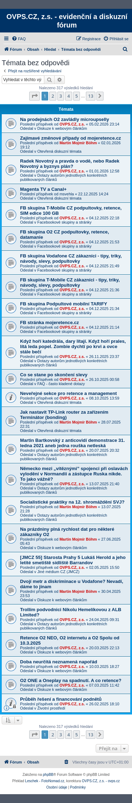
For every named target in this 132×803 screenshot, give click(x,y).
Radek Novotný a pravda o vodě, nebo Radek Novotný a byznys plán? (69, 163)
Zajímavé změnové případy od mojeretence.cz (70, 138)
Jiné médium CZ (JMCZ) (58, 572)
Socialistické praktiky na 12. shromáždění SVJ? (72, 502)
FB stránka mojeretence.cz (49, 322)
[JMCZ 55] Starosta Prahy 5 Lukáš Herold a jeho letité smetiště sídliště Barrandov (73, 560)
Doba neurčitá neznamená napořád (58, 661)
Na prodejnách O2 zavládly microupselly (64, 119)
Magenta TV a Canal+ (43, 189)
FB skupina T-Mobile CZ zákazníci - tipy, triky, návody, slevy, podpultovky (70, 282)
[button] (34, 96)
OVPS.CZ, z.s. (72, 124)
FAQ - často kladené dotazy (61, 384)
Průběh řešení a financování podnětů (61, 699)
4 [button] (68, 96)
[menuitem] (19, 39)
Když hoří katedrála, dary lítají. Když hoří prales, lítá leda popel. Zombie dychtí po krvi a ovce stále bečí (73, 346)
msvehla (66, 194)
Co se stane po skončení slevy (53, 374)
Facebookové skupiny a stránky (64, 222)
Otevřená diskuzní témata (59, 151)
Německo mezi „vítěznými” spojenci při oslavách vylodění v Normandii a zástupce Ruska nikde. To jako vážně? (74, 474)
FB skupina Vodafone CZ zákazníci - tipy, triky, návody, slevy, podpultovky (71, 258)
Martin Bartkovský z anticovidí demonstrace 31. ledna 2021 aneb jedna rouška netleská (72, 443)
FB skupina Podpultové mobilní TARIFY (63, 303)
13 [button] (90, 96)
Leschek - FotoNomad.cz (44, 781)
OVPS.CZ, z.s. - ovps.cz (101, 781)
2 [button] (52, 96)
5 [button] (76, 96)
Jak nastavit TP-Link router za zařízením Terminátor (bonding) (64, 414)
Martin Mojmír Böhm (78, 143)
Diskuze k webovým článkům (62, 128)
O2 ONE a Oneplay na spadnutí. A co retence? (70, 680)
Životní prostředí (51, 708)
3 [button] (60, 96)
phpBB (48, 775)
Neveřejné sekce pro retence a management (68, 393)
